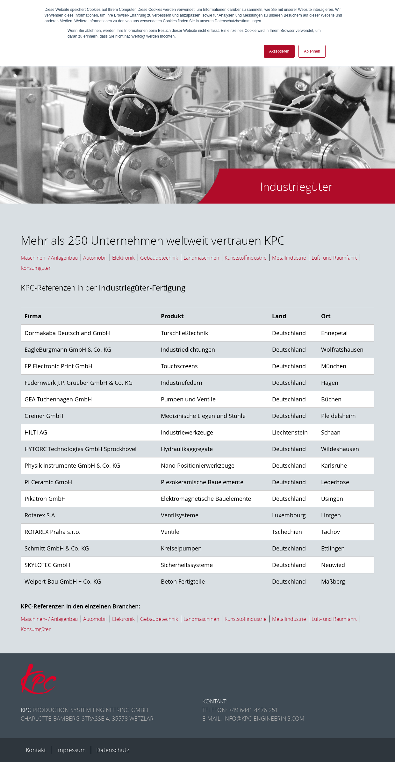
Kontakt (36, 750)
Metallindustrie (289, 257)
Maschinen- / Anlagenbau (49, 257)
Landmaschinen (201, 257)
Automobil (95, 257)
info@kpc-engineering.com (264, 718)
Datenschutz (112, 750)
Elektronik (123, 257)
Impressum (71, 750)
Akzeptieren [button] (279, 51)
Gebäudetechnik (159, 257)
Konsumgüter (36, 267)
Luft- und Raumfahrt (334, 257)
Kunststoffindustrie (246, 257)
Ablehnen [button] (312, 51)
